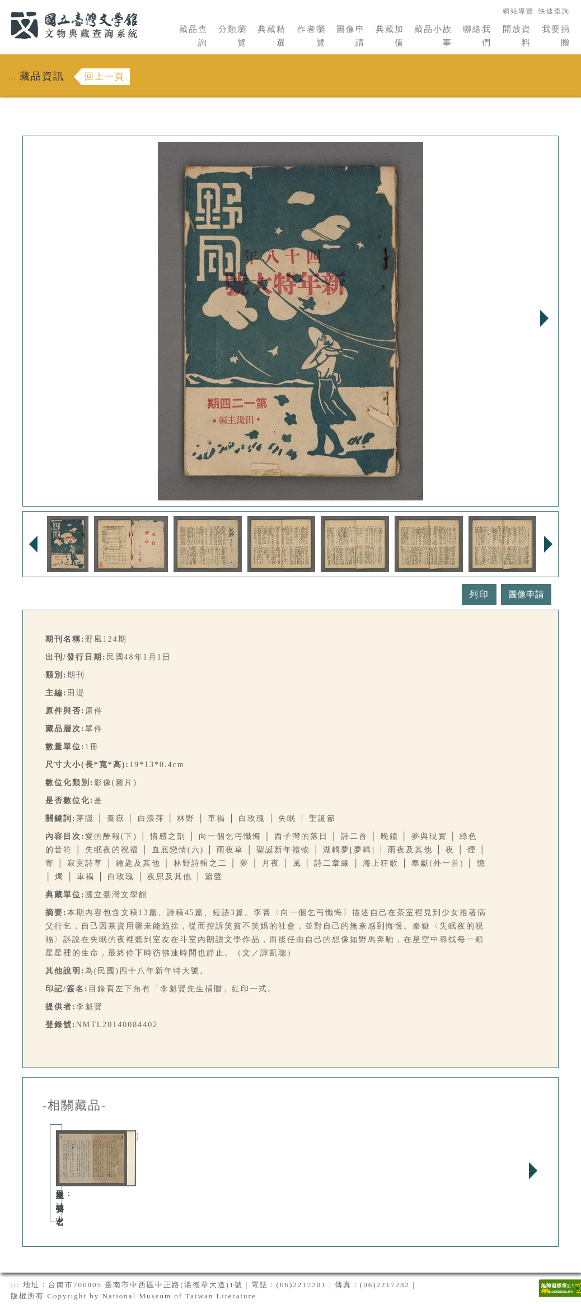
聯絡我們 (477, 36)
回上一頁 (105, 76)
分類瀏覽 (232, 36)
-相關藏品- (75, 1105)
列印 (479, 594)
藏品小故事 (433, 36)
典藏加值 (390, 36)
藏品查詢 (193, 36)
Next (544, 318)
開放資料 (517, 36)
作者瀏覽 (311, 36)
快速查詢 (554, 11)
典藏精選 (271, 36)
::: (4, 6)
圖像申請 (350, 36)
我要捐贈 (556, 36)
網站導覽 (518, 11)
